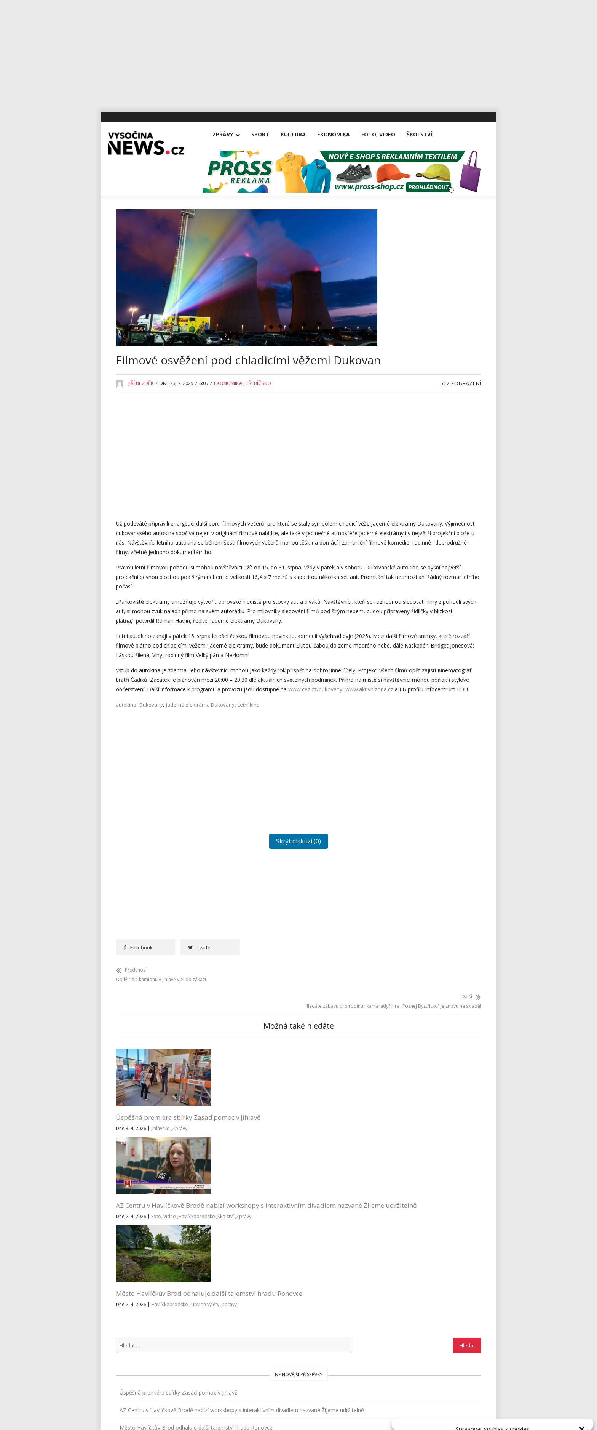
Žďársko (402, 836)
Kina (397, 573)
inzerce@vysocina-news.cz (277, 1294)
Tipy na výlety (309, 1203)
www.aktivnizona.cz (324, 752)
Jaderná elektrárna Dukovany (200, 777)
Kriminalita (405, 626)
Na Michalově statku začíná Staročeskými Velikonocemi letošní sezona (434, 385)
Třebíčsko (258, 405)
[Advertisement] (298, 53)
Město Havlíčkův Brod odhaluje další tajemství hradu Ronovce (330, 1173)
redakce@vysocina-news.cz (278, 1276)
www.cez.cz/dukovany (270, 752)
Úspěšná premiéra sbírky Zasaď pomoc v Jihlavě (154, 1169)
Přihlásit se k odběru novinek (402, 1267)
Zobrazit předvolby (556, 1398)
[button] (582, 1333)
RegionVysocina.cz (432, 884)
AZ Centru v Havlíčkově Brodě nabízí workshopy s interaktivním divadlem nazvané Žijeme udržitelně (244, 1178)
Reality (400, 713)
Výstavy (401, 818)
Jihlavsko (160, 1184)
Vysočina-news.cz (298, 1363)
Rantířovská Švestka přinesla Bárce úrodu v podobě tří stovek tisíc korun (432, 422)
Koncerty (403, 591)
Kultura (300, 134)
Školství (427, 134)
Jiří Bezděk (141, 405)
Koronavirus (406, 608)
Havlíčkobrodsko (224, 1212)
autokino (126, 777)
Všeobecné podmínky (510, 1415)
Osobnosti (404, 678)
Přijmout (430, 1398)
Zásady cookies (466, 1415)
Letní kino (249, 777)
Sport (268, 134)
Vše (127, 1276)
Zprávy (230, 134)
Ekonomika (341, 134)
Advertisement (410, 468)
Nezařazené (407, 661)
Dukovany (151, 777)
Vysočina (402, 801)
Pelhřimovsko (409, 696)
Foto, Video (386, 134)
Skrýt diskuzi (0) (246, 913)
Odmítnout (493, 1398)
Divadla (401, 485)
